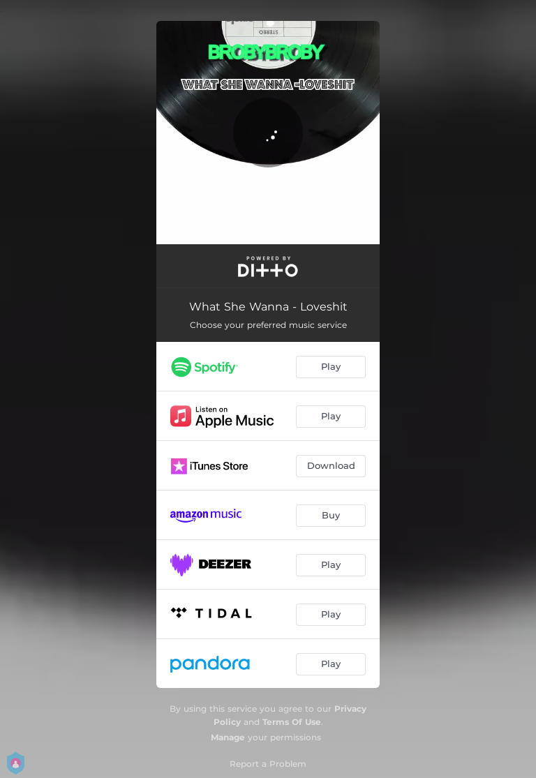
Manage (228, 737)
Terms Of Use (291, 722)
